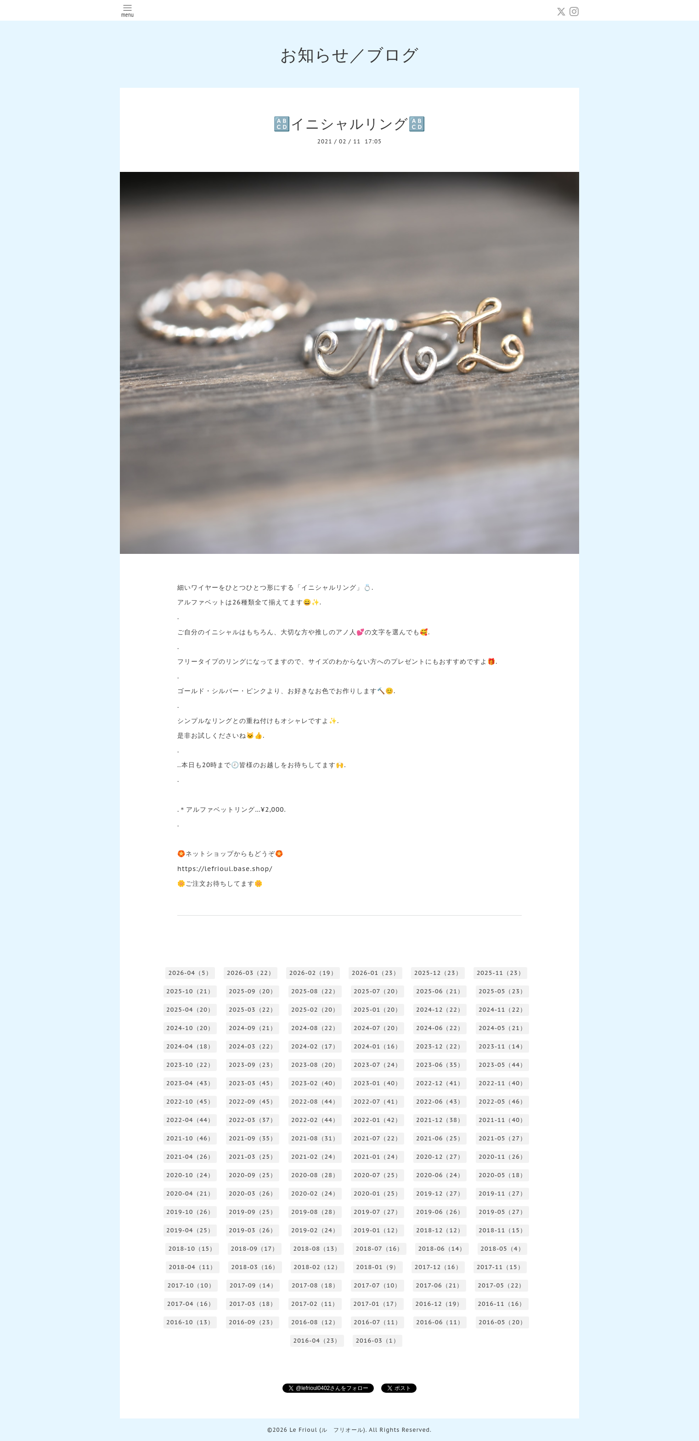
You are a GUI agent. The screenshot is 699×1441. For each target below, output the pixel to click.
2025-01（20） (377, 1010)
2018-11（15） (502, 1230)
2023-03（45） (252, 1083)
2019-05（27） (502, 1212)
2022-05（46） (502, 1101)
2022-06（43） (440, 1101)
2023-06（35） (440, 1065)
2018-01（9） (378, 1267)
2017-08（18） (315, 1285)
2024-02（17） (315, 1046)
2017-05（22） (501, 1285)
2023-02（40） (315, 1083)
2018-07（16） (379, 1249)
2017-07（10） (377, 1285)
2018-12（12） (440, 1230)
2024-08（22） (315, 1028)
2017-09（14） (253, 1285)
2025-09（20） (252, 991)
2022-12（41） (440, 1083)
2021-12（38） (440, 1120)
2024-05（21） (502, 1028)
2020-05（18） (502, 1175)
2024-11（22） (502, 1010)
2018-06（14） (442, 1249)
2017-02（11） (314, 1304)
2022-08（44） (315, 1101)
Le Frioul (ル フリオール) (327, 1429)
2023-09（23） (252, 1065)
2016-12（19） (439, 1304)
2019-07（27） (377, 1212)
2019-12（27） (440, 1193)
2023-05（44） (502, 1065)
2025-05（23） (502, 991)
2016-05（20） (502, 1322)
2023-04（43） (190, 1083)
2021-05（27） (502, 1138)
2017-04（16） (190, 1304)
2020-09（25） (252, 1175)
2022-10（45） (190, 1101)
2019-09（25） (252, 1212)
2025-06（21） (440, 991)
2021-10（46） (190, 1138)
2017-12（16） (438, 1267)
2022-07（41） (377, 1101)
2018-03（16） (255, 1267)
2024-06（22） (440, 1028)
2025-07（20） (377, 991)
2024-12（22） (440, 1010)
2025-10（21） (190, 991)
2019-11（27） (502, 1193)
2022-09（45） (252, 1101)
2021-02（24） (315, 1157)
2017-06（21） (439, 1285)
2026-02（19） (313, 973)
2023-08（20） (315, 1065)
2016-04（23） (317, 1340)
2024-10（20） (190, 1028)
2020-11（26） (502, 1157)
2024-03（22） (252, 1046)
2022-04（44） (190, 1120)
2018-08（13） (317, 1249)
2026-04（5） (190, 973)
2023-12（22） (440, 1046)
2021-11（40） (502, 1120)
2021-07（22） (377, 1138)
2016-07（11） (377, 1322)
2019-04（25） (190, 1230)
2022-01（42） (377, 1120)
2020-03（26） (252, 1193)
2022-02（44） (315, 1120)
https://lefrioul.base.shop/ (224, 869)
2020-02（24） (315, 1193)
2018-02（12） (317, 1267)
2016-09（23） (252, 1322)
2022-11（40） (502, 1083)
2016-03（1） (377, 1340)
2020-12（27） (440, 1157)
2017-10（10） (191, 1285)
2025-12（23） (438, 973)
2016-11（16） (501, 1304)
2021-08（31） (315, 1138)
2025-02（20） (315, 1010)
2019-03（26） (252, 1230)
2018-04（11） (192, 1267)
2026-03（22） (251, 973)
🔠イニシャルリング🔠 (349, 123)
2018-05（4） (502, 1249)
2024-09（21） (252, 1028)
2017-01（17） (376, 1304)
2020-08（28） (315, 1175)
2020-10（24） (190, 1175)
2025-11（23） (500, 973)
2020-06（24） (440, 1175)
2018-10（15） (192, 1249)
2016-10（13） (190, 1322)
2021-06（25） (440, 1138)
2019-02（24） (315, 1230)
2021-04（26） (190, 1157)
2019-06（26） (440, 1212)
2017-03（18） (252, 1304)
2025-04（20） (190, 1010)
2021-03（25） (252, 1157)
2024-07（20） (377, 1028)
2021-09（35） (252, 1138)
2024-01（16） (377, 1046)
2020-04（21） (190, 1193)
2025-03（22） (252, 1010)
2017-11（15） (500, 1267)
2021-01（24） (377, 1157)
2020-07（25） (377, 1175)
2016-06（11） (440, 1322)
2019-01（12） (377, 1230)
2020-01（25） (377, 1193)
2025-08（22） (315, 991)
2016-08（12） (315, 1322)
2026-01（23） (376, 973)
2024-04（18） (190, 1046)
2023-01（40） (377, 1083)
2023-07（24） (377, 1065)
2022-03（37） (252, 1120)
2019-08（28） (315, 1212)
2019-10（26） (190, 1212)
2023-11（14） (502, 1046)
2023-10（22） (190, 1065)
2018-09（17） (254, 1249)
